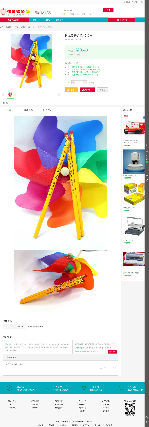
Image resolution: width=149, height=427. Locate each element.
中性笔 (88, 14)
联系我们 (83, 411)
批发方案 (97, 425)
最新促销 (59, 20)
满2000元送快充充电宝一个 (90, 69)
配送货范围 (59, 404)
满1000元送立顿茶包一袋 (89, 67)
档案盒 (83, 14)
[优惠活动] (75, 67)
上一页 (102, 368)
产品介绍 (9, 110)
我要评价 (112, 352)
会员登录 (127, 2)
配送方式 (109, 425)
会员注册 (135, 2)
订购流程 (35, 408)
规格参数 (28, 110)
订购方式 (12, 404)
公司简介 (86, 425)
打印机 (77, 14)
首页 (35, 20)
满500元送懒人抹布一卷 (89, 75)
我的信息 (145, 2)
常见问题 (106, 404)
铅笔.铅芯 (30, 27)
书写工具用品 (19, 27)
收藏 (102, 90)
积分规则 (35, 404)
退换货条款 (82, 408)
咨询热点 (63, 425)
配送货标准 (59, 408)
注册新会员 (12, 408)
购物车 (122, 20)
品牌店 (47, 20)
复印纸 (71, 14)
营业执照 (106, 411)
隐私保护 (52, 425)
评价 (47, 110)
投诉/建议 (82, 404)
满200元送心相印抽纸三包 (90, 72)
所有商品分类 (17, 20)
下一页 (111, 368)
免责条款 (40, 425)
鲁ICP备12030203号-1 (84, 421)
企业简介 (106, 408)
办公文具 (8, 27)
